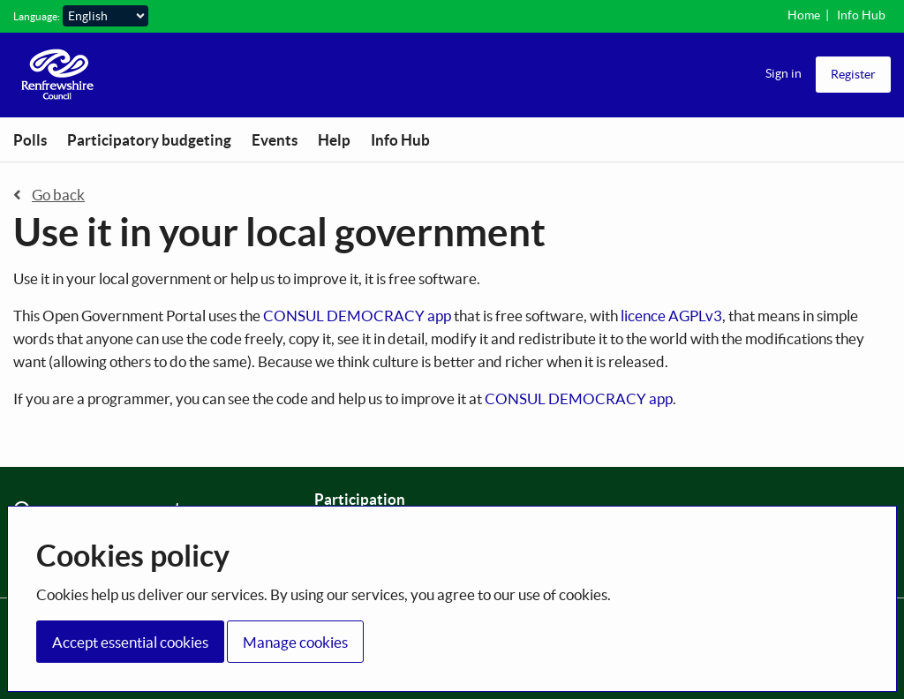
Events (275, 140)
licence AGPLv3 (671, 315)
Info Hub (861, 15)
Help (334, 140)
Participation (359, 499)
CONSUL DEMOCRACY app (357, 315)
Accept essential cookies (130, 642)
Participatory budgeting (149, 140)
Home (803, 15)
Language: (36, 16)
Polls (30, 140)
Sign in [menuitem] (783, 73)
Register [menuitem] (853, 74)
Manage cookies (295, 642)
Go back (49, 195)
